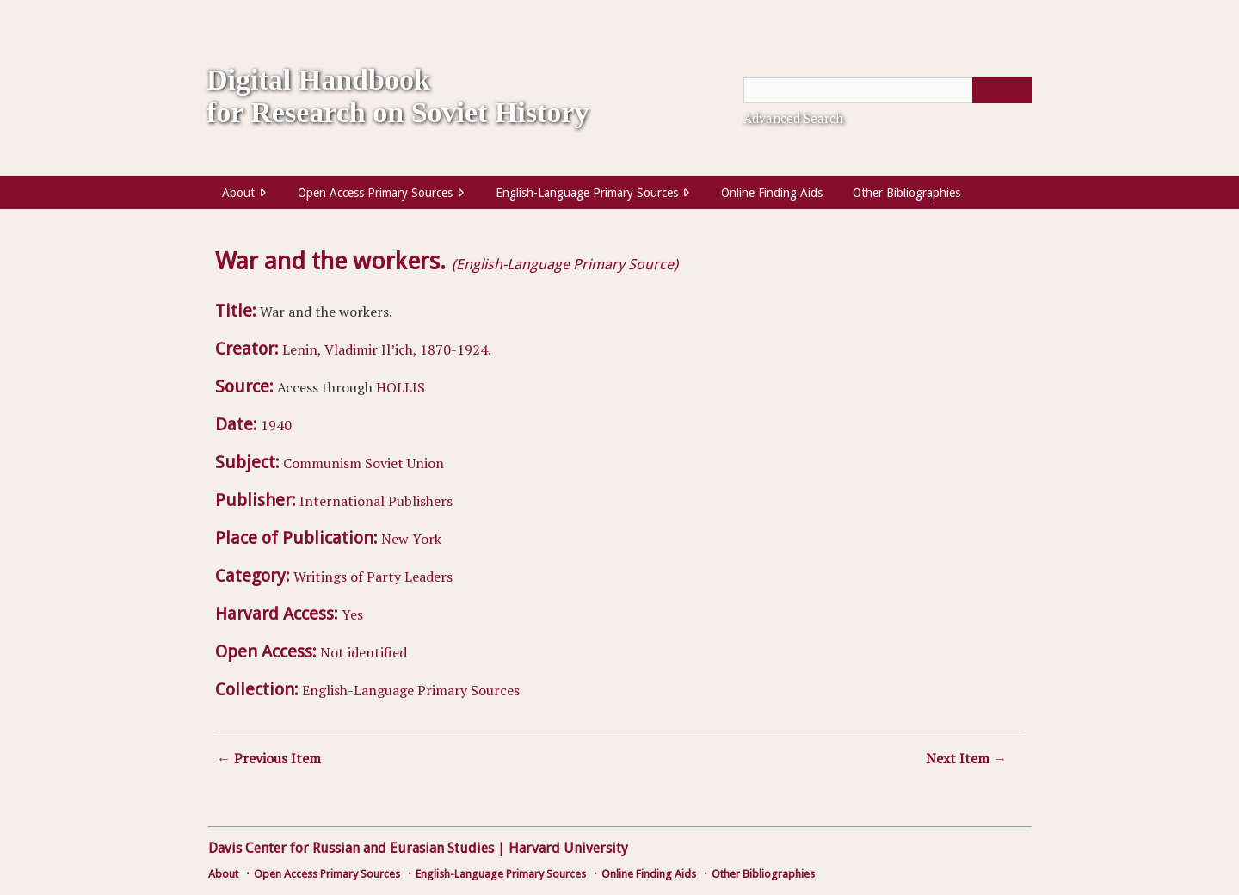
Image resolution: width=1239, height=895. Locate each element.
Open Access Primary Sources (375, 193)
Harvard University (568, 848)
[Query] (887, 90)
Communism (322, 463)
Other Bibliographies (906, 193)
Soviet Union (404, 463)
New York (411, 538)
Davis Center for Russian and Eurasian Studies (351, 848)
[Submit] (1002, 90)
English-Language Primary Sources (587, 193)
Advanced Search (793, 118)
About (238, 193)
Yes (352, 614)
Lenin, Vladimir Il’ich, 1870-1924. (386, 349)
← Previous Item (269, 758)
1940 (276, 425)
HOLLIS (400, 387)
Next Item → (966, 758)
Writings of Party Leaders (373, 576)
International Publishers (376, 500)
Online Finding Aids (772, 193)
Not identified (363, 652)
